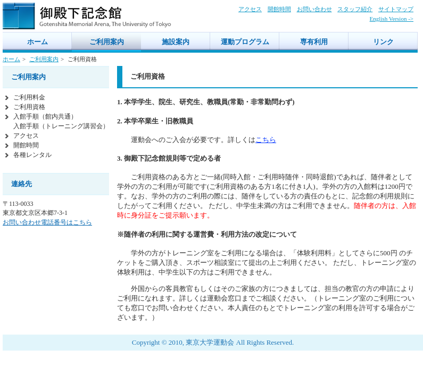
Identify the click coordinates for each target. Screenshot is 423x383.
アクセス (250, 9)
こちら (265, 140)
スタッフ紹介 (354, 9)
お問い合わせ (314, 9)
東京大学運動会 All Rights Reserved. (240, 342)
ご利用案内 (44, 59)
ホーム (11, 59)
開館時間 (279, 9)
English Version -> (391, 18)
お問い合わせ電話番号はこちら (47, 222)
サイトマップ (395, 9)
